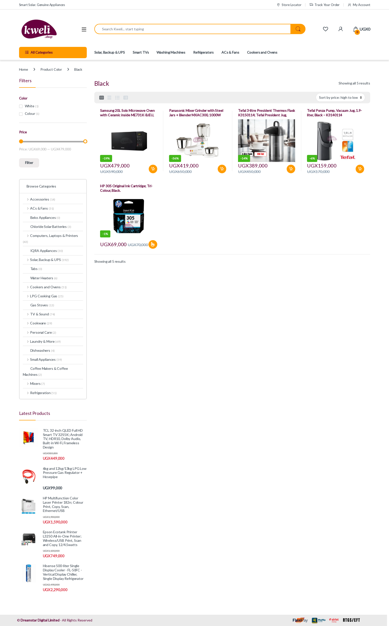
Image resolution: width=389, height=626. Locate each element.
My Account (358, 5)
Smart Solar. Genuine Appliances (42, 5)
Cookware (37, 323)
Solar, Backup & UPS (109, 52)
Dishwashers (39, 350)
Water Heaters (40, 278)
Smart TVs (141, 52)
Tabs (32, 268)
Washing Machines (171, 52)
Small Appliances (42, 359)
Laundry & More (42, 341)
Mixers (34, 383)
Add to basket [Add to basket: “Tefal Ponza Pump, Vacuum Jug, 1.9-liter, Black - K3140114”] (360, 169)
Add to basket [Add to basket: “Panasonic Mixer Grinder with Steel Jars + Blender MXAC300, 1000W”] (222, 169)
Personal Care (39, 332)
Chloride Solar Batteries (47, 226)
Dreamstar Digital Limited (40, 620)
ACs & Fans (230, 52)
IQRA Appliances (43, 250)
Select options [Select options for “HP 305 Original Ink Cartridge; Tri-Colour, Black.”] (152, 244)
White (29, 106)
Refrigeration (40, 393)
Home (23, 69)
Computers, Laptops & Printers (50, 238)
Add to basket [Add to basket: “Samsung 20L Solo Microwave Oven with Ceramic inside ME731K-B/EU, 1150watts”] (153, 169)
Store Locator (288, 5)
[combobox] (192, 29)
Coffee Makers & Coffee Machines (45, 371)
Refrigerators (203, 52)
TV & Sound (39, 314)
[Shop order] (340, 97)
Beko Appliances (41, 217)
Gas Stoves (38, 305)
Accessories (39, 199)
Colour (30, 113)
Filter (29, 162)
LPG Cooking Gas (43, 296)
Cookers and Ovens (262, 52)
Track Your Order (324, 5)
